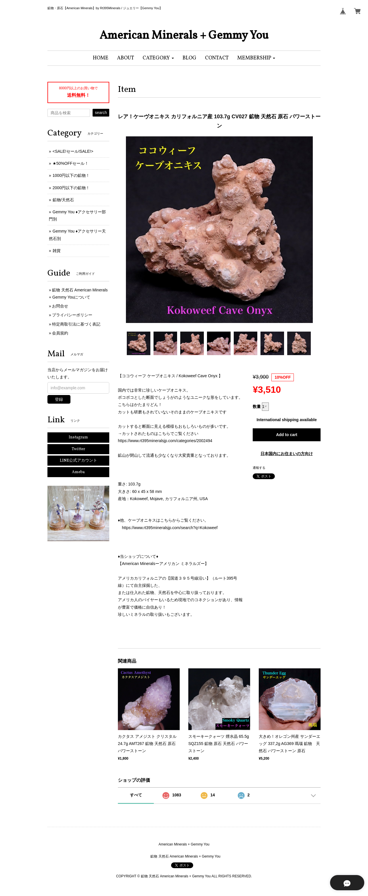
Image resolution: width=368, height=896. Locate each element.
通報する (259, 467)
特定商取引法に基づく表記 (76, 324)
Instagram (78, 437)
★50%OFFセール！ (71, 163)
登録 (59, 399)
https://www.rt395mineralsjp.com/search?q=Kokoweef (170, 527)
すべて (136, 795)
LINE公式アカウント (78, 460)
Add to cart (286, 434)
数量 (257, 406)
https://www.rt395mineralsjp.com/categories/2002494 (165, 440)
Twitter (78, 449)
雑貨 (57, 250)
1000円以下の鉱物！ (71, 175)
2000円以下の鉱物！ (71, 187)
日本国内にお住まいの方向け (286, 453)
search (101, 112)
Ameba (78, 472)
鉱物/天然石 (63, 200)
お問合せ (60, 306)
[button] (158, 58)
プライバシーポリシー (72, 315)
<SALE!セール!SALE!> (73, 151)
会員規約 (60, 333)
